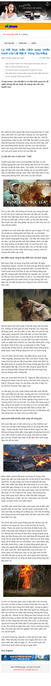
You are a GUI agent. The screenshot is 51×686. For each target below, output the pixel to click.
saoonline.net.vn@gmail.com (25, 670)
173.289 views (44, 58)
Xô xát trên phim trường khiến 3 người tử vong (23, 70)
